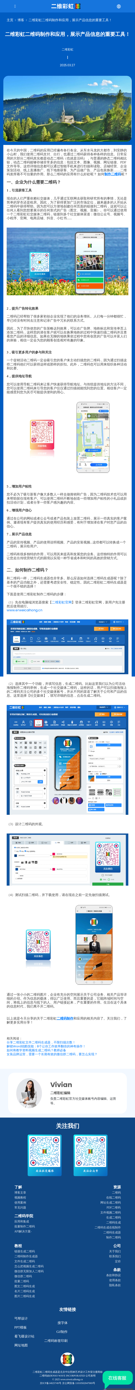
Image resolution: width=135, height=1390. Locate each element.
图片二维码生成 (24, 1296)
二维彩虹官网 (62, 602)
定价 (118, 1261)
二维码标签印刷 (56, 1340)
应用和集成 (21, 1221)
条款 (117, 1270)
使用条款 (115, 1280)
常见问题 (20, 1207)
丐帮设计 (21, 1318)
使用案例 (20, 1202)
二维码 (116, 1192)
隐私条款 (115, 1285)
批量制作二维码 (24, 1226)
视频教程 (20, 1197)
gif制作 (61, 1332)
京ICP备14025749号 (50, 1383)
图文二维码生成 (24, 1286)
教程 (18, 1246)
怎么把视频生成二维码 (29, 1266)
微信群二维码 (23, 1276)
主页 (10, 20)
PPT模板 (20, 1327)
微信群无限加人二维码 (29, 1271)
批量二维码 (21, 1281)
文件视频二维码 (110, 1212)
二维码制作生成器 (26, 1256)
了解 (18, 1187)
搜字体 (63, 1323)
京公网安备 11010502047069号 (78, 1383)
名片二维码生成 (24, 1291)
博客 (21, 20)
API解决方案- (23, 1231)
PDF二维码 (114, 1207)
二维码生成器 (112, 1232)
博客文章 (20, 1192)
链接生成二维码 (24, 1251)
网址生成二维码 (110, 1202)
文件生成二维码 (24, 1261)
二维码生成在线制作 (108, 1227)
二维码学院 (23, 1216)
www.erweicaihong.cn (24, 610)
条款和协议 (113, 1275)
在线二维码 (113, 1197)
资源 (117, 1187)
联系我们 (115, 1256)
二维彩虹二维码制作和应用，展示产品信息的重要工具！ (70, 20)
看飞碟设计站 (24, 1336)
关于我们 (115, 1251)
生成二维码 (113, 1217)
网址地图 (21, 1345)
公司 (117, 1246)
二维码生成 (113, 1222)
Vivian (61, 1084)
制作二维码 (113, 1237)
